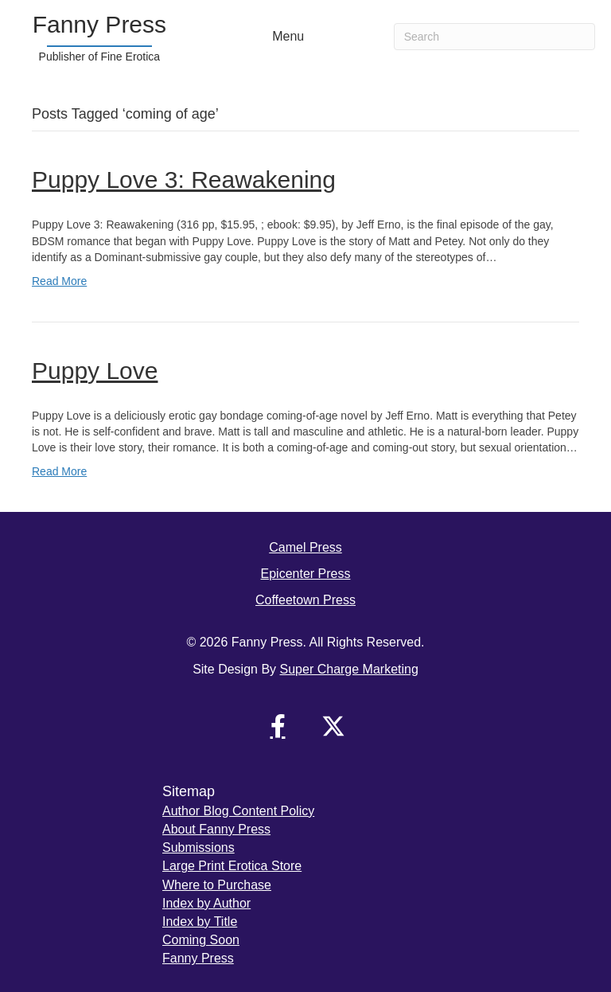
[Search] (494, 36)
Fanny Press (198, 958)
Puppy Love (95, 370)
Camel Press (305, 547)
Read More (59, 281)
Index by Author (206, 903)
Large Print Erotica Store (232, 866)
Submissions (198, 847)
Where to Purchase (216, 885)
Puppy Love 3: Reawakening (184, 179)
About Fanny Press (216, 829)
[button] (278, 726)
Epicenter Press (306, 573)
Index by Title (199, 921)
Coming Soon (200, 940)
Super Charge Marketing (349, 669)
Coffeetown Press (305, 600)
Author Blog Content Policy (238, 811)
